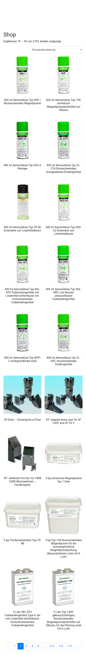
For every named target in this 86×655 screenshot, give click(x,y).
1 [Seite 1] (15, 646)
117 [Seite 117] (69, 646)
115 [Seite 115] (51, 646)
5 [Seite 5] (38, 646)
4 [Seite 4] (32, 646)
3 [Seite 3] (26, 646)
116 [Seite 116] (60, 646)
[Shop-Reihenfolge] (56, 49)
